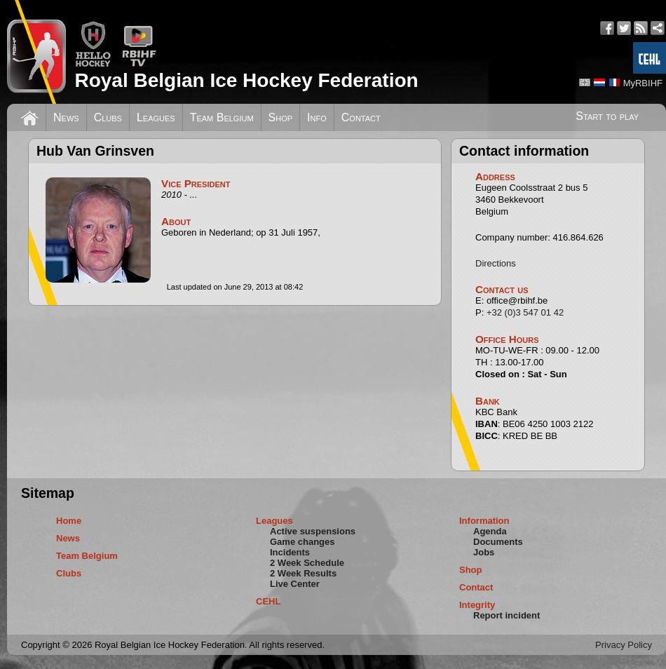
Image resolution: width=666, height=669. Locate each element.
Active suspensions (312, 531)
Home (68, 520)
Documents (498, 541)
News (66, 117)
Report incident (506, 615)
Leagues (156, 117)
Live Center (295, 584)
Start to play (607, 116)
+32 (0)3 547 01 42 (525, 312)
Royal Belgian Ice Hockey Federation (246, 80)
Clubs (108, 117)
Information (484, 520)
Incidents (290, 552)
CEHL (268, 601)
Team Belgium (222, 117)
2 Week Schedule (307, 563)
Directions (495, 263)
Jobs (483, 552)
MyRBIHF (642, 83)
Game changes (302, 541)
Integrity (477, 605)
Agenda (490, 531)
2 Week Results (303, 573)
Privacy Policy (623, 645)
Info (317, 117)
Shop (281, 117)
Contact (361, 117)
